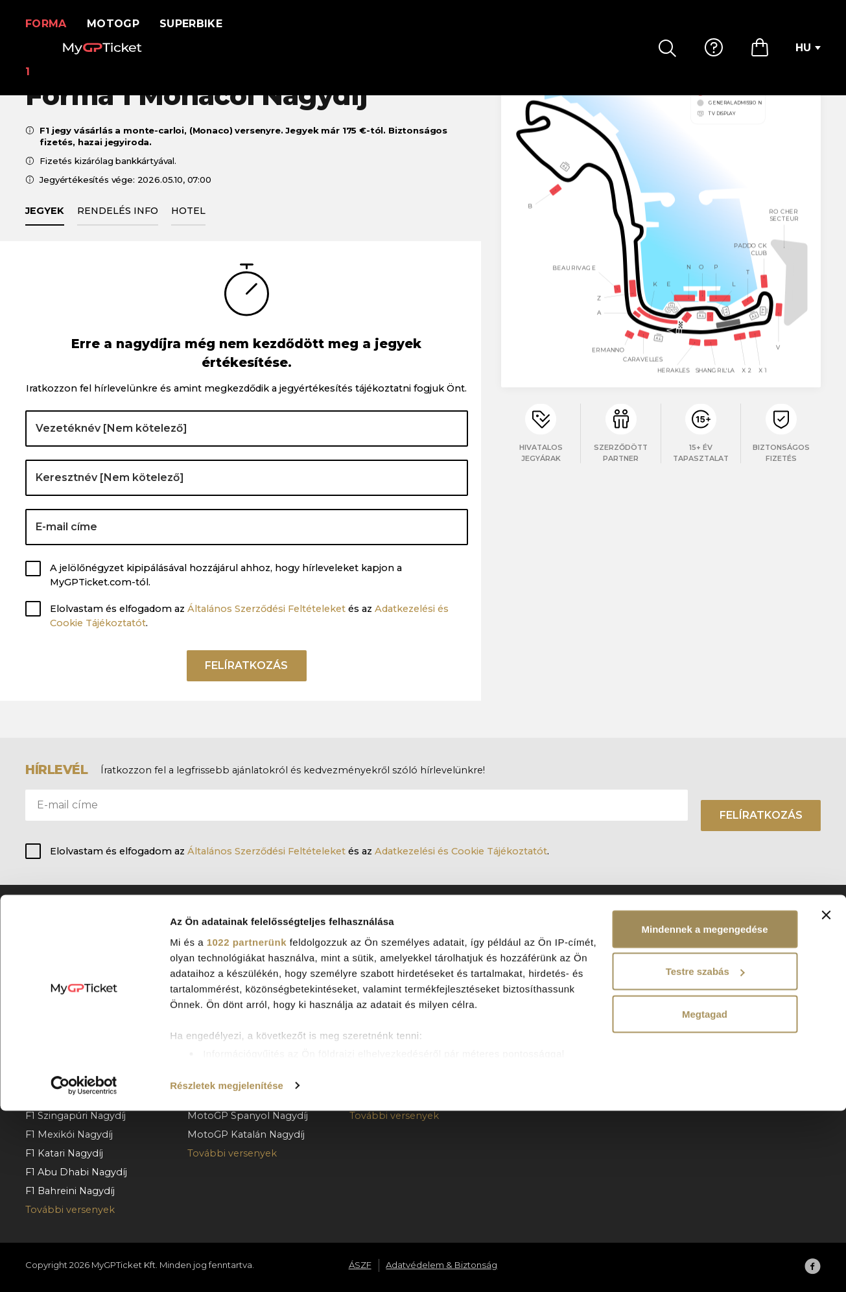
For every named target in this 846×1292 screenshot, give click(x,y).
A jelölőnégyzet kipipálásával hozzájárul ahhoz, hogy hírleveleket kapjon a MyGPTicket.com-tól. (226, 590)
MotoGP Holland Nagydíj (247, 983)
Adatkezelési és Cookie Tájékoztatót (461, 851)
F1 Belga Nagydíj (64, 1002)
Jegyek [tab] (44, 225)
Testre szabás (705, 1152)
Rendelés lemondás (558, 1002)
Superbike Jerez (388, 1002)
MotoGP (121, 24)
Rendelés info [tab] (117, 225)
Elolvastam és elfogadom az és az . (249, 631)
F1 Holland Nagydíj (69, 1040)
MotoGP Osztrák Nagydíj (246, 1058)
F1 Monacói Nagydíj (71, 946)
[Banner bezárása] (825, 1096)
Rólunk (691, 946)
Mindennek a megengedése (704, 1110)
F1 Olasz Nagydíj (63, 1058)
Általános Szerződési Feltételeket (266, 623)
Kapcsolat (534, 1021)
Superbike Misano (392, 946)
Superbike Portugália (399, 1040)
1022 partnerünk (247, 1123)
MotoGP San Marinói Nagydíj (256, 1040)
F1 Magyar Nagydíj (68, 1021)
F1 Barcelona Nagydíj (74, 964)
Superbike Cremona (398, 983)
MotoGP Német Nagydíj (245, 1002)
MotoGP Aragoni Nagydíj (246, 1021)
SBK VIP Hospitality (395, 1021)
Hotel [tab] (188, 225)
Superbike (199, 24)
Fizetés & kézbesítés (559, 983)
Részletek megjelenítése (226, 1266)
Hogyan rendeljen (553, 964)
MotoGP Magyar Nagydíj (246, 946)
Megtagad (704, 1195)
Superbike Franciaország (407, 964)
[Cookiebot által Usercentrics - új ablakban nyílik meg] (84, 1266)
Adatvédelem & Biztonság (735, 983)
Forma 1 (50, 24)
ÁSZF (686, 964)
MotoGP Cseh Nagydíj (240, 964)
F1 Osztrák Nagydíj (68, 983)
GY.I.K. (525, 946)
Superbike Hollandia (397, 1058)
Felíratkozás (246, 685)
